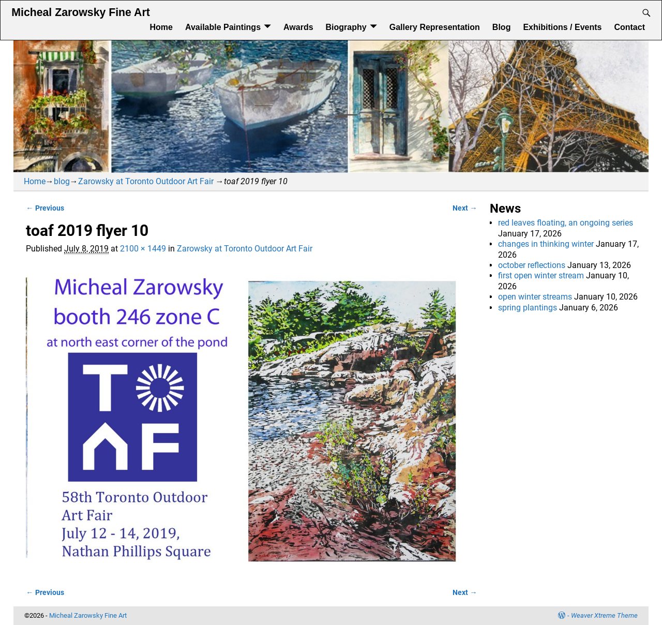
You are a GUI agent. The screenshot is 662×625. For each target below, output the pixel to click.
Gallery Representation (434, 27)
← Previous (45, 208)
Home (160, 27)
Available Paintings (223, 27)
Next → (465, 208)
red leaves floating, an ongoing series (565, 223)
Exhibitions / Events (562, 27)
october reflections (531, 265)
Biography (346, 27)
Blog (501, 27)
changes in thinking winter (546, 244)
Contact (629, 27)
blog (62, 181)
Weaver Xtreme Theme (604, 615)
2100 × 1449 (143, 249)
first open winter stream (541, 275)
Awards (298, 27)
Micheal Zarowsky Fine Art (80, 12)
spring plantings (527, 307)
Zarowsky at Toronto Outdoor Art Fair (146, 181)
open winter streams (535, 297)
